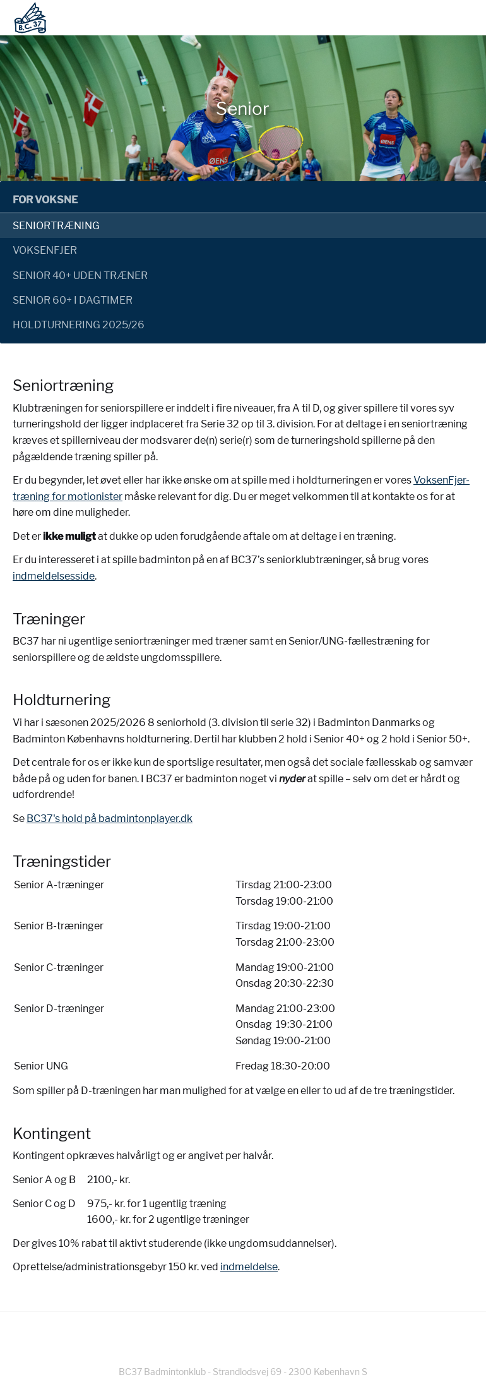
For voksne (45, 200)
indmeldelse (249, 1267)
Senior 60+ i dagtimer (73, 300)
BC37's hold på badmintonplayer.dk (110, 819)
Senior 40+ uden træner (80, 276)
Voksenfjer (45, 250)
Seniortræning (56, 226)
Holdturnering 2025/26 (79, 325)
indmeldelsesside (54, 576)
